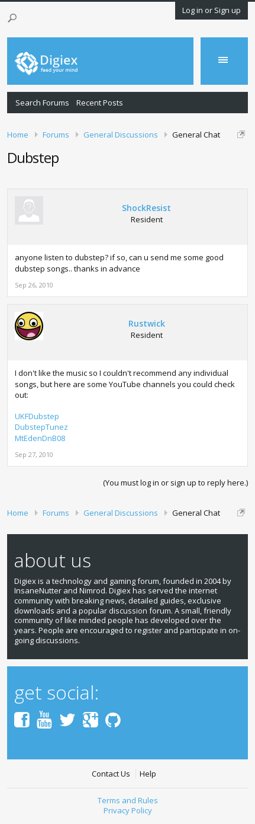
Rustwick (146, 323)
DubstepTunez (41, 426)
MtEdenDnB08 (40, 438)
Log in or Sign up (211, 10)
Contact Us (111, 774)
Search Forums (42, 102)
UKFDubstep (37, 416)
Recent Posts (99, 102)
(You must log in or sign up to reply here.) (175, 482)
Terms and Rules (128, 800)
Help (148, 774)
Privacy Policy (128, 810)
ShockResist (146, 208)
